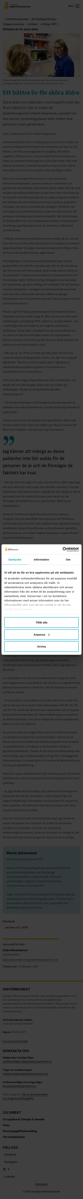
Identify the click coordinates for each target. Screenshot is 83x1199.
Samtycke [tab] (14, 559)
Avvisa (41, 646)
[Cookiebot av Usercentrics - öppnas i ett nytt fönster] (62, 549)
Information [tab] (41, 559)
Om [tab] (68, 559)
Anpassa (42, 634)
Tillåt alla (41, 622)
